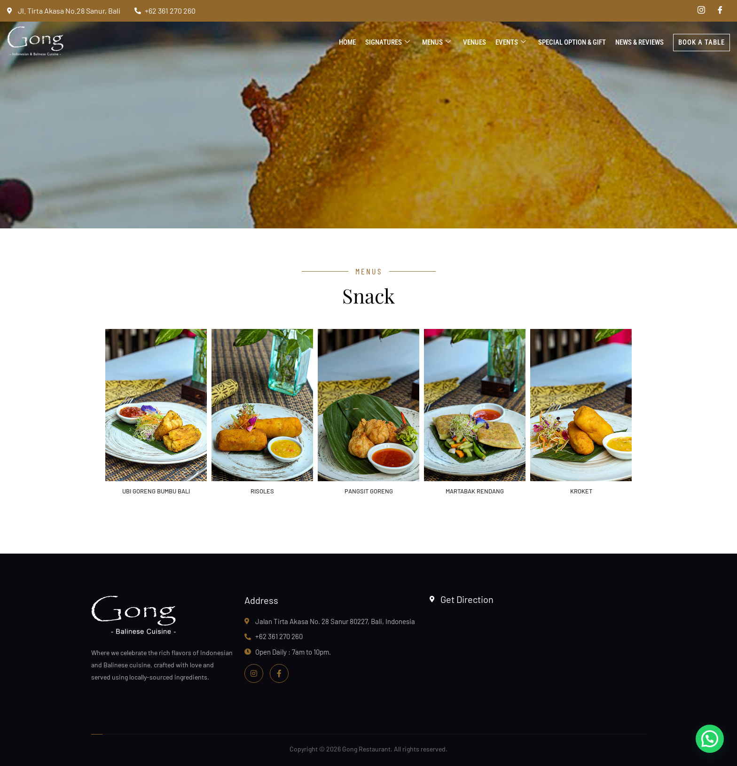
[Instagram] (701, 11)
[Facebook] (720, 11)
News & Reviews (639, 42)
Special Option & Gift (572, 42)
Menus (436, 42)
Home (347, 42)
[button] (710, 739)
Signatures (387, 42)
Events (510, 42)
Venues (474, 42)
